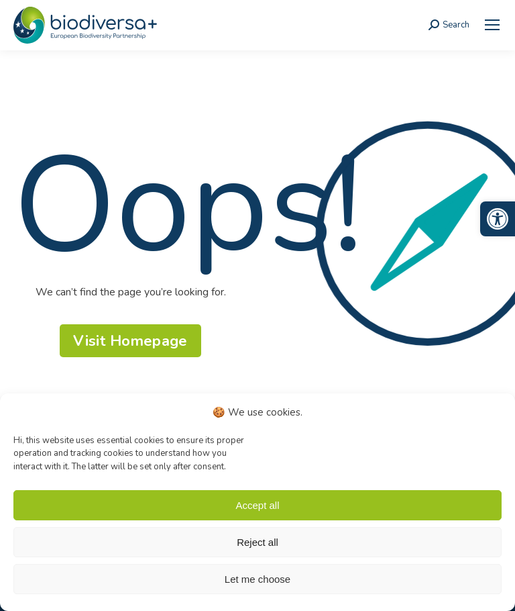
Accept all (257, 505)
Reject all (257, 542)
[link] (497, 218)
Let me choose (257, 579)
